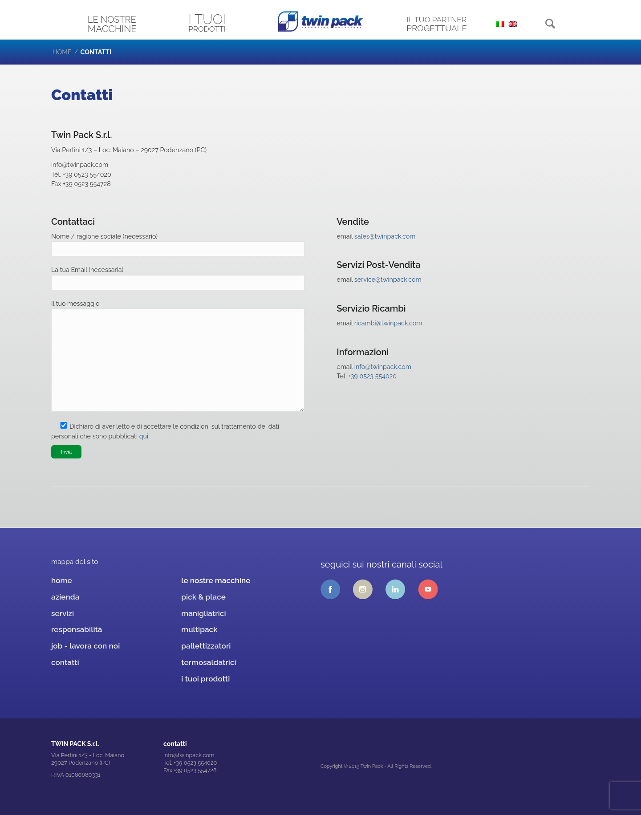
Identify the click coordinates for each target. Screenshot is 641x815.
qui (143, 436)
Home (62, 52)
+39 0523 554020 (372, 376)
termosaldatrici (208, 662)
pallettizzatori (206, 645)
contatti (65, 662)
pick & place (203, 596)
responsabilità (76, 629)
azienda (65, 596)
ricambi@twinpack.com (388, 323)
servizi (62, 613)
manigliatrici (203, 613)
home (61, 580)
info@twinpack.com (382, 366)
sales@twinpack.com (385, 236)
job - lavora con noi (85, 645)
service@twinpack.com (388, 279)
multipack (199, 629)
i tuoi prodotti (205, 678)
